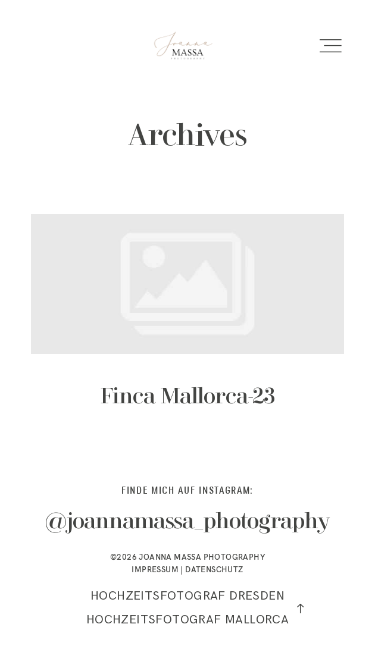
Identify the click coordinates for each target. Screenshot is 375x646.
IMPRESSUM (155, 569)
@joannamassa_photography (187, 523)
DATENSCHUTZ (214, 569)
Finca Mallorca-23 (187, 325)
